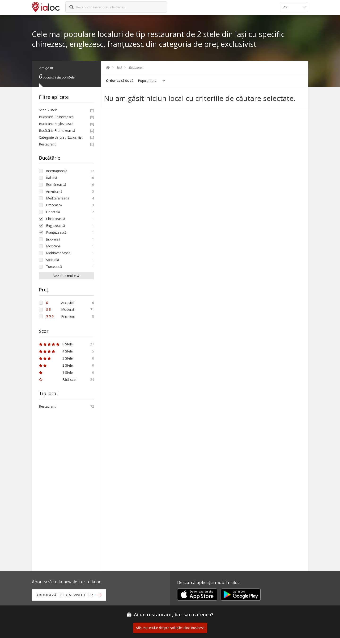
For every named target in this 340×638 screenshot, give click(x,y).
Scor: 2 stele (48, 110)
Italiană (51, 177)
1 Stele (56, 372)
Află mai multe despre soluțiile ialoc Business (170, 628)
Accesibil (60, 302)
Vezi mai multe (66, 275)
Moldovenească (58, 253)
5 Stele (56, 344)
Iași (119, 67)
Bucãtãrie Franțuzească (57, 130)
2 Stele (56, 365)
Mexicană (53, 246)
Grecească (54, 205)
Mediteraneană (57, 198)
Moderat (60, 309)
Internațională (56, 171)
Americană (54, 191)
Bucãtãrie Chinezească (56, 117)
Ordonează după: (120, 80)
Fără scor (58, 379)
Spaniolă (52, 259)
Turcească (54, 266)
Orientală (53, 212)
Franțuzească (56, 232)
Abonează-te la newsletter (65, 595)
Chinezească (55, 218)
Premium (60, 316)
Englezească (55, 225)
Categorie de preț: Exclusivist (61, 137)
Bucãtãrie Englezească (56, 123)
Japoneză (53, 239)
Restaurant (136, 67)
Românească (56, 184)
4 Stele (56, 351)
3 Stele (56, 358)
